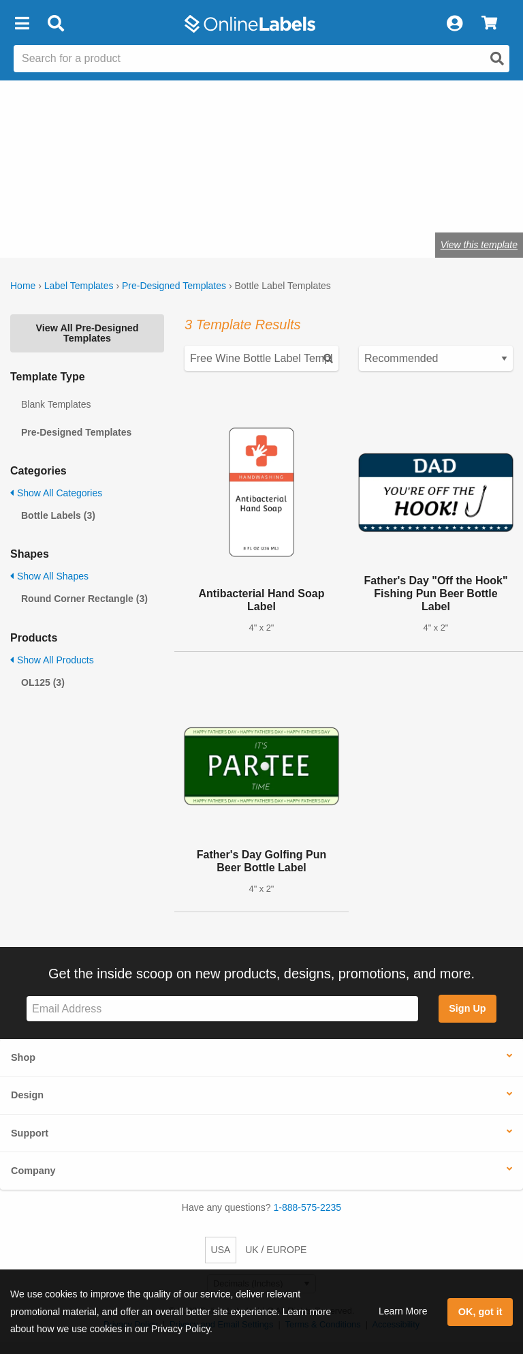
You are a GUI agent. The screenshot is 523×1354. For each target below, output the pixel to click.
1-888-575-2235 (308, 1207)
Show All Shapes (49, 576)
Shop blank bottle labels (92, 202)
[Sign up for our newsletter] (222, 1008)
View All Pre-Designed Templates (86, 332)
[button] (21, 24)
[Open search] (497, 58)
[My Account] (454, 24)
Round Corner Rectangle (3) (84, 598)
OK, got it (480, 1311)
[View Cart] (489, 23)
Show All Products (52, 660)
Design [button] (27, 1094)
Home (22, 285)
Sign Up (467, 1008)
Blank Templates (56, 404)
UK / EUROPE (275, 1249)
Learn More (403, 1311)
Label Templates (79, 285)
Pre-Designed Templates (174, 285)
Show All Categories (56, 492)
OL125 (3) (43, 682)
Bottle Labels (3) (58, 515)
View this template (479, 244)
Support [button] (29, 1133)
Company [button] (33, 1170)
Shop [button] (23, 1057)
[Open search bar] (55, 24)
